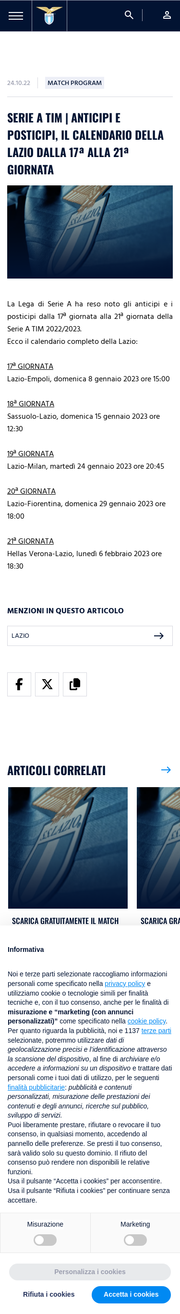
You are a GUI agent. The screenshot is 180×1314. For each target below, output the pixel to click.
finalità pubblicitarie (36, 1088)
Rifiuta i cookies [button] (48, 1295)
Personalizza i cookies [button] (90, 1273)
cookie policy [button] (147, 1022)
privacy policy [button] (125, 984)
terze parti (156, 1031)
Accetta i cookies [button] (131, 1295)
